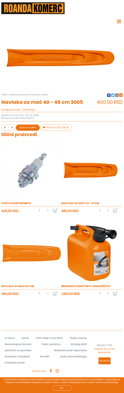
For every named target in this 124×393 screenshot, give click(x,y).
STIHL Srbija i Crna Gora (49, 338)
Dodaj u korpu (27, 127)
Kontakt (44, 356)
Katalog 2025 (79, 344)
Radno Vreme (78, 338)
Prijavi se (104, 360)
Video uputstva (51, 344)
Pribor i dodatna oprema (15, 94)
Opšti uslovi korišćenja (73, 356)
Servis (25, 338)
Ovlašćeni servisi (15, 362)
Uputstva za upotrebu (18, 350)
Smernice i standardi (17, 356)
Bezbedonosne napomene (70, 350)
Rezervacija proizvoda (18, 344)
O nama (9, 338)
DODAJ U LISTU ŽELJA (55, 127)
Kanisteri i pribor (40, 94)
